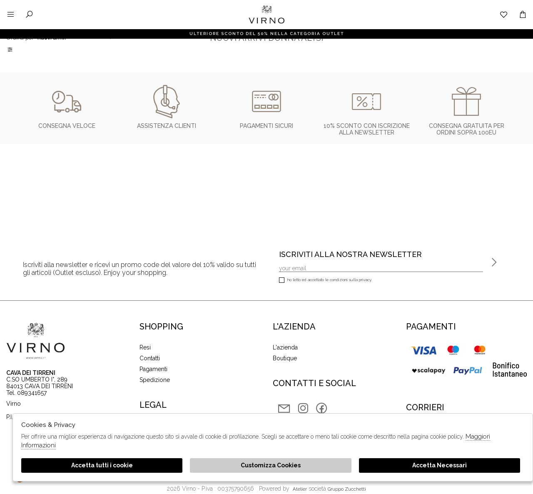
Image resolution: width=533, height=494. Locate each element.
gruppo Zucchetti (347, 489)
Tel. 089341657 (26, 392)
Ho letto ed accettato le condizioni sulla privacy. (325, 280)
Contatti (149, 358)
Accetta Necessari (439, 465)
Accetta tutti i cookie (102, 465)
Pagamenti (153, 369)
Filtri (10, 49)
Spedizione (154, 380)
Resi (145, 347)
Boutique (285, 358)
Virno (266, 23)
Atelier (300, 489)
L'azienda (285, 347)
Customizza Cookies (271, 465)
